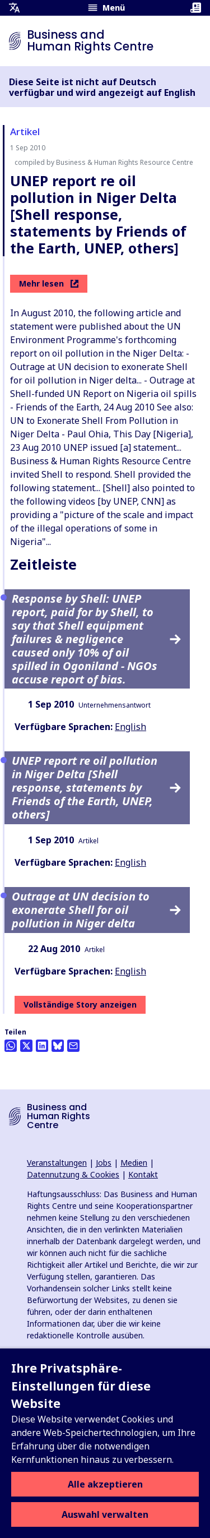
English (130, 726)
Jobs (103, 1162)
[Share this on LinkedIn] (42, 1046)
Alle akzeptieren (105, 1484)
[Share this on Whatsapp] (10, 1046)
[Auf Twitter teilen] (26, 1046)
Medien (133, 1162)
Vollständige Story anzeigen (80, 1004)
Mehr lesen (48, 283)
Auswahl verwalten (105, 1514)
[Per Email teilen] (73, 1046)
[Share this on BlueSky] (58, 1046)
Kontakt (143, 1174)
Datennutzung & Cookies (73, 1174)
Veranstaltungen (57, 1162)
